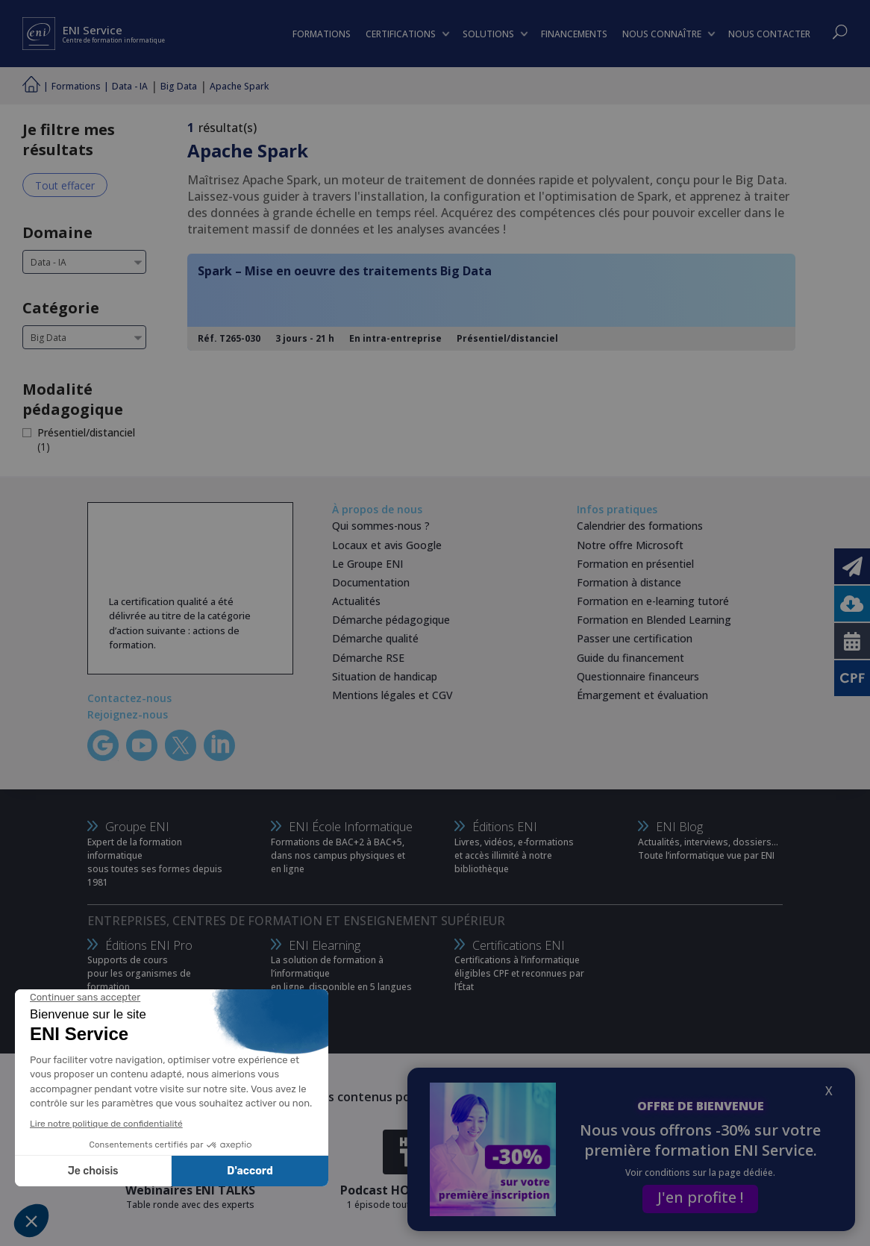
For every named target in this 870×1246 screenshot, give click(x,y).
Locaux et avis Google (387, 545)
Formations (76, 86)
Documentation (371, 582)
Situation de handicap (384, 676)
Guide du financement (630, 658)
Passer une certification (634, 638)
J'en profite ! (700, 1197)
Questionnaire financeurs (638, 676)
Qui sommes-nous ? (381, 526)
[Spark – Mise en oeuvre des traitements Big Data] (491, 302)
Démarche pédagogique (391, 620)
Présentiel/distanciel (86, 432)
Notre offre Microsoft (630, 545)
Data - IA (130, 86)
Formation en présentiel (635, 564)
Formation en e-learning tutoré (653, 601)
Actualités (356, 601)
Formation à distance (629, 582)
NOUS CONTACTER (769, 34)
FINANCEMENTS (574, 34)
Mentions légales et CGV (392, 695)
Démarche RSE (368, 658)
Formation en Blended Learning (654, 620)
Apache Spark (239, 86)
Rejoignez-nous (127, 714)
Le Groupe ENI (367, 564)
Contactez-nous (129, 698)
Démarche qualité (375, 638)
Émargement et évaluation (642, 695)
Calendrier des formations (640, 526)
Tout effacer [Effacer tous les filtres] (65, 185)
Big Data (178, 86)
